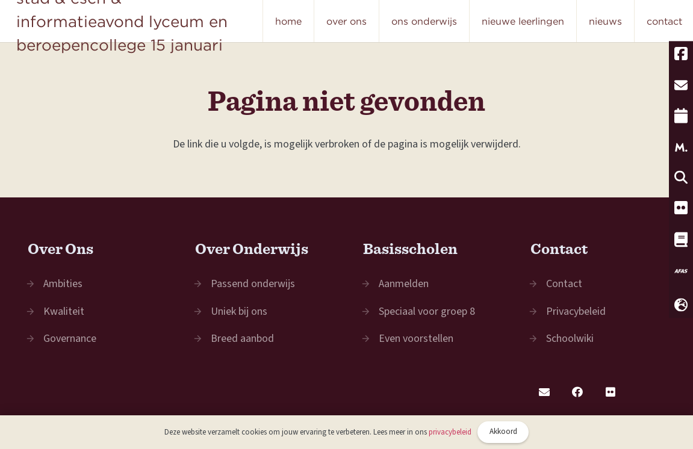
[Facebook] (577, 392)
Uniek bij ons (239, 311)
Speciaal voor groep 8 (427, 311)
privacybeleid (450, 432)
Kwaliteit (63, 311)
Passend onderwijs (253, 283)
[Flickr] (610, 392)
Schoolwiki (570, 338)
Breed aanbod (242, 338)
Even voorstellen (416, 338)
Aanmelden (404, 283)
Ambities (62, 283)
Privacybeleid (576, 311)
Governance (69, 338)
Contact (564, 283)
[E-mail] (544, 392)
